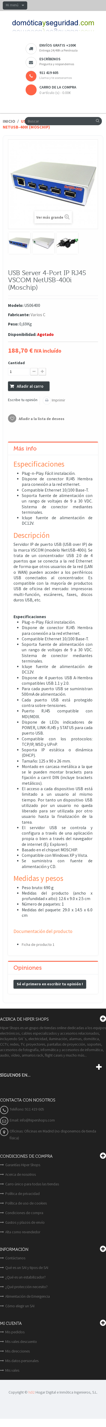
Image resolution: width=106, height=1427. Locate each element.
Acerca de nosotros (20, 1174)
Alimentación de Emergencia (27, 1296)
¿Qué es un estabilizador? (25, 1277)
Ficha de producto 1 (38, 944)
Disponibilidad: (22, 334)
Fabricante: (19, 314)
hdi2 (31, 1392)
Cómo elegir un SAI (19, 1305)
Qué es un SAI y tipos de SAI (26, 1267)
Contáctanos (15, 1257)
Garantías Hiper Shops (22, 1164)
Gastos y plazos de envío (25, 1222)
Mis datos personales (22, 1360)
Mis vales (12, 1370)
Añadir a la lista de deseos (41, 418)
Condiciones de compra (24, 1212)
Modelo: (15, 305)
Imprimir (58, 400)
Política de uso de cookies (26, 1203)
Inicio (9, 121)
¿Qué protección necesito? (26, 1286)
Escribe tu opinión (22, 399)
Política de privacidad (22, 1193)
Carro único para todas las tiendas (32, 1183)
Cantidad (16, 362)
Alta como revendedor (22, 1231)
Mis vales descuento (21, 1341)
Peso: (13, 324)
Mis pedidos (15, 1331)
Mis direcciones (17, 1351)
